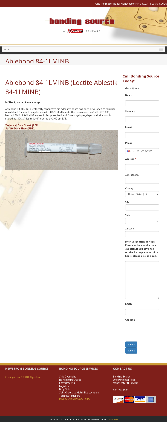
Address (130, 158)
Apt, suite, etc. (132, 174)
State (127, 215)
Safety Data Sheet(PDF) (19, 128)
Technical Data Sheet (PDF (21, 125)
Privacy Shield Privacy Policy (74, 399)
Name (128, 95)
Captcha (130, 319)
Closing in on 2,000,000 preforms (23, 377)
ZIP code (129, 228)
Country (129, 188)
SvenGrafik (113, 419)
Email (128, 127)
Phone (128, 143)
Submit (131, 344)
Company (130, 111)
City (127, 201)
